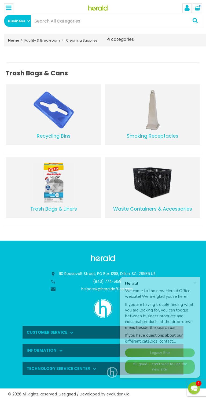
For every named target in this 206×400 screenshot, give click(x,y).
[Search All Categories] (116, 21)
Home (13, 40)
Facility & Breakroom (42, 40)
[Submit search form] (195, 20)
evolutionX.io (118, 394)
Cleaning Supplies (82, 40)
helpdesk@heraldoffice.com (107, 289)
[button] (194, 388)
